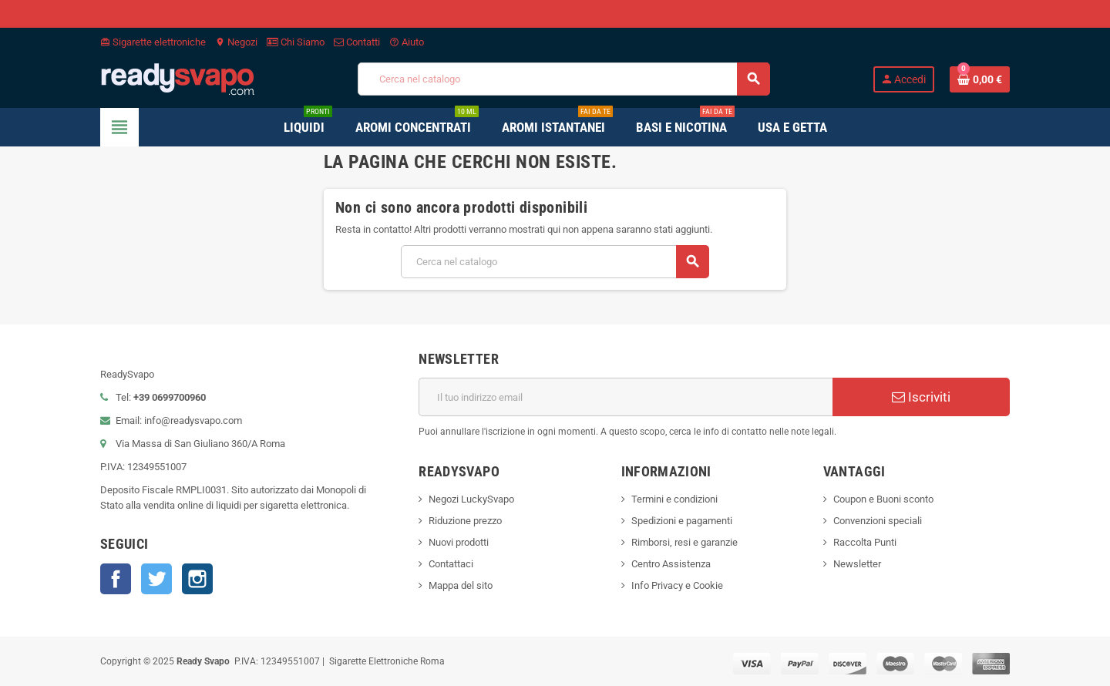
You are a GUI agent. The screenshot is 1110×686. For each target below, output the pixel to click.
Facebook (115, 578)
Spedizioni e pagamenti (681, 520)
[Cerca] (563, 79)
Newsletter (857, 564)
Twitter (156, 578)
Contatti (357, 42)
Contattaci (451, 564)
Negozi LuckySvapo (471, 499)
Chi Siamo (296, 42)
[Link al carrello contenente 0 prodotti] (980, 79)
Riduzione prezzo (465, 520)
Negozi (236, 42)
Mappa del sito (461, 585)
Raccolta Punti (864, 542)
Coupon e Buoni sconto (883, 499)
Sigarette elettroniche (153, 42)
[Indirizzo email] (625, 397)
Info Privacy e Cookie (677, 585)
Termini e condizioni (674, 499)
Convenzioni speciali (877, 520)
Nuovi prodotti (459, 542)
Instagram (197, 578)
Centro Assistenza (671, 564)
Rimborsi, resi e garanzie (684, 542)
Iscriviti (921, 397)
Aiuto (406, 42)
